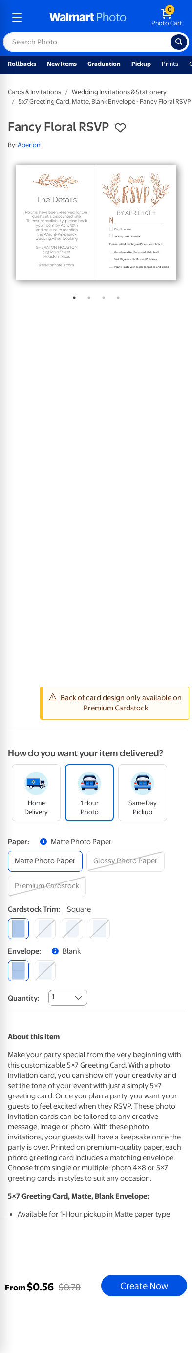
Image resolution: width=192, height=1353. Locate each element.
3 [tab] (102, 296)
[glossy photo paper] (125, 861)
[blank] (18, 970)
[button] (120, 128)
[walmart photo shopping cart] (166, 17)
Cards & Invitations (34, 92)
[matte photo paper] (45, 861)
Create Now (144, 1285)
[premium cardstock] (47, 886)
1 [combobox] (53, 996)
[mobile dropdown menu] (17, 17)
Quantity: (24, 998)
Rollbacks (22, 63)
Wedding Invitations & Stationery (119, 92)
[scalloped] (99, 928)
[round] (45, 928)
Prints (170, 63)
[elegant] (72, 928)
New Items (62, 63)
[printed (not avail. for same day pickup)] (45, 970)
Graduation (104, 63)
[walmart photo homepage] (87, 17)
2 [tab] (87, 296)
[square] (18, 928)
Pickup (141, 63)
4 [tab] (116, 296)
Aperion (29, 145)
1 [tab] (72, 296)
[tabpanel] (96, 222)
